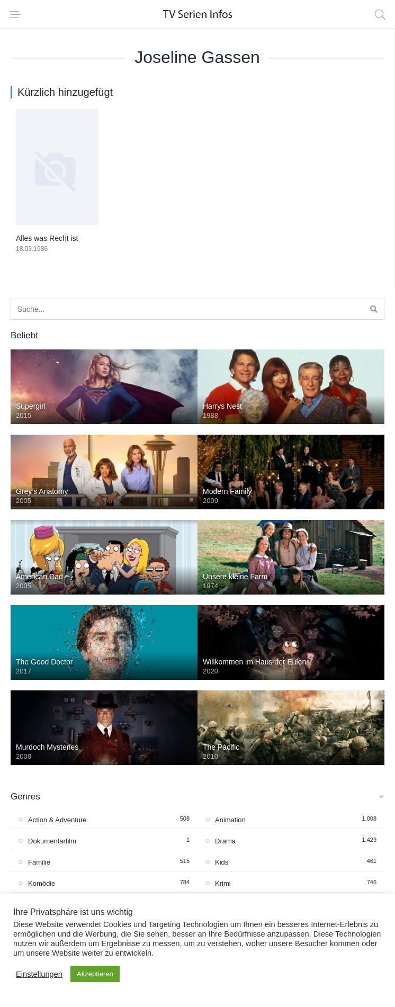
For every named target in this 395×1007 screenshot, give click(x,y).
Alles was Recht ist (47, 238)
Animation (230, 820)
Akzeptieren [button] (95, 974)
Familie (39, 862)
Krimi (223, 883)
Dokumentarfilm (52, 841)
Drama (225, 841)
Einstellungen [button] (39, 974)
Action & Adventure (57, 820)
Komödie (41, 883)
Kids (221, 862)
